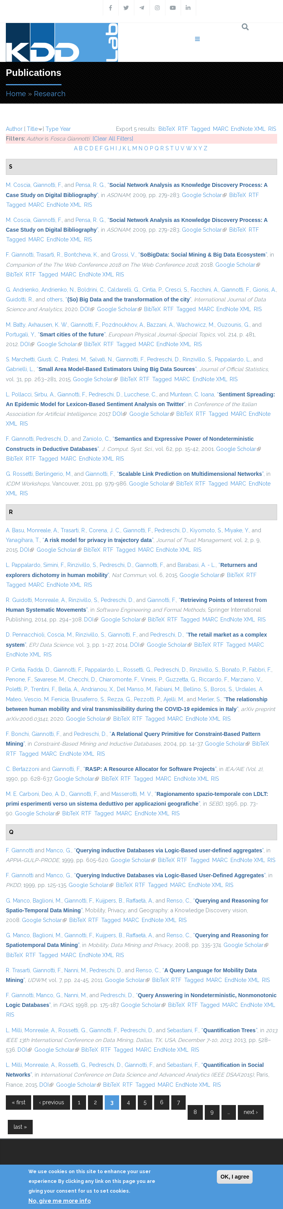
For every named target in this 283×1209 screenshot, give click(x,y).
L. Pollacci (19, 394)
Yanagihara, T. (23, 540)
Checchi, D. (82, 679)
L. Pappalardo (23, 565)
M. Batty (15, 325)
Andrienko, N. (58, 290)
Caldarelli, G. (123, 290)
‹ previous (51, 1102)
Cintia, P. (152, 290)
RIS (272, 129)
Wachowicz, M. (195, 325)
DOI (87, 309)
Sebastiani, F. (183, 1030)
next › (251, 1112)
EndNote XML (248, 129)
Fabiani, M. (168, 689)
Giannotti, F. (47, 185)
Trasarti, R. (49, 255)
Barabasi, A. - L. (197, 565)
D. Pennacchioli (25, 635)
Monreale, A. (42, 530)
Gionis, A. (264, 290)
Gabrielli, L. (20, 369)
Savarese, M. (49, 679)
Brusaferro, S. (88, 699)
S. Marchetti (20, 359)
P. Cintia (15, 670)
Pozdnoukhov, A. (123, 325)
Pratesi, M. (74, 359)
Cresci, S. (176, 290)
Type (52, 129)
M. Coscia (18, 185)
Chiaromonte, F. (118, 679)
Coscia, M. (60, 635)
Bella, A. (68, 689)
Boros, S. (222, 689)
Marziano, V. (246, 679)
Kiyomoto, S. (206, 530)
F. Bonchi (17, 734)
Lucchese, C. (140, 394)
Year (65, 129)
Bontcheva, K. (81, 255)
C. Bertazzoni (22, 769)
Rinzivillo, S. (197, 359)
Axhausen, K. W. (48, 325)
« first (18, 1102)
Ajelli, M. (173, 699)
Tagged (200, 129)
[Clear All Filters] (113, 139)
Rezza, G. (119, 699)
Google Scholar (204, 195)
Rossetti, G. (137, 670)
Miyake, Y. (237, 530)
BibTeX (166, 129)
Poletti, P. (17, 689)
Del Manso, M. (134, 689)
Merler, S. (209, 699)
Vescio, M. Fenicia (46, 699)
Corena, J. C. (104, 530)
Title (32, 129)
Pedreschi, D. (163, 359)
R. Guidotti (19, 600)
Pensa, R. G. (90, 185)
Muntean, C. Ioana (192, 394)
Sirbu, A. (44, 394)
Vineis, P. (152, 679)
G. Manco (18, 901)
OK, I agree (234, 1177)
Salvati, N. (101, 359)
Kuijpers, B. (109, 901)
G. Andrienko (22, 290)
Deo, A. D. (54, 794)
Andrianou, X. (97, 689)
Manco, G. (58, 850)
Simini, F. (54, 565)
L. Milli (14, 1030)
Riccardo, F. (213, 679)
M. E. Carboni (22, 794)
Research (49, 94)
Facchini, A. (204, 290)
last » (20, 1127)
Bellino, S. (195, 689)
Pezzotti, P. (147, 699)
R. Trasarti (18, 970)
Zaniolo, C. (96, 439)
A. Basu (15, 530)
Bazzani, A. (160, 325)
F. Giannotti (19, 255)
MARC (221, 129)
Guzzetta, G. (180, 679)
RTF (183, 129)
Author (14, 129)
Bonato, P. (234, 670)
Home (16, 94)
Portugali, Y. (20, 334)
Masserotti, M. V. (131, 794)
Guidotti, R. (19, 299)
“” (202, 255)
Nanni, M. (75, 970)
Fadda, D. (39, 670)
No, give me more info (59, 1201)
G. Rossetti (19, 474)
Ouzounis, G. (233, 325)
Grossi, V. (123, 255)
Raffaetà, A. (139, 901)
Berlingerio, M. (53, 474)
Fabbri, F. (260, 670)
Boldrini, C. (91, 290)
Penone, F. (19, 679)
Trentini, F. (43, 689)
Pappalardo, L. (233, 359)
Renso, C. (178, 901)
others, (55, 299)
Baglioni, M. (47, 901)
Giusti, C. (48, 359)
